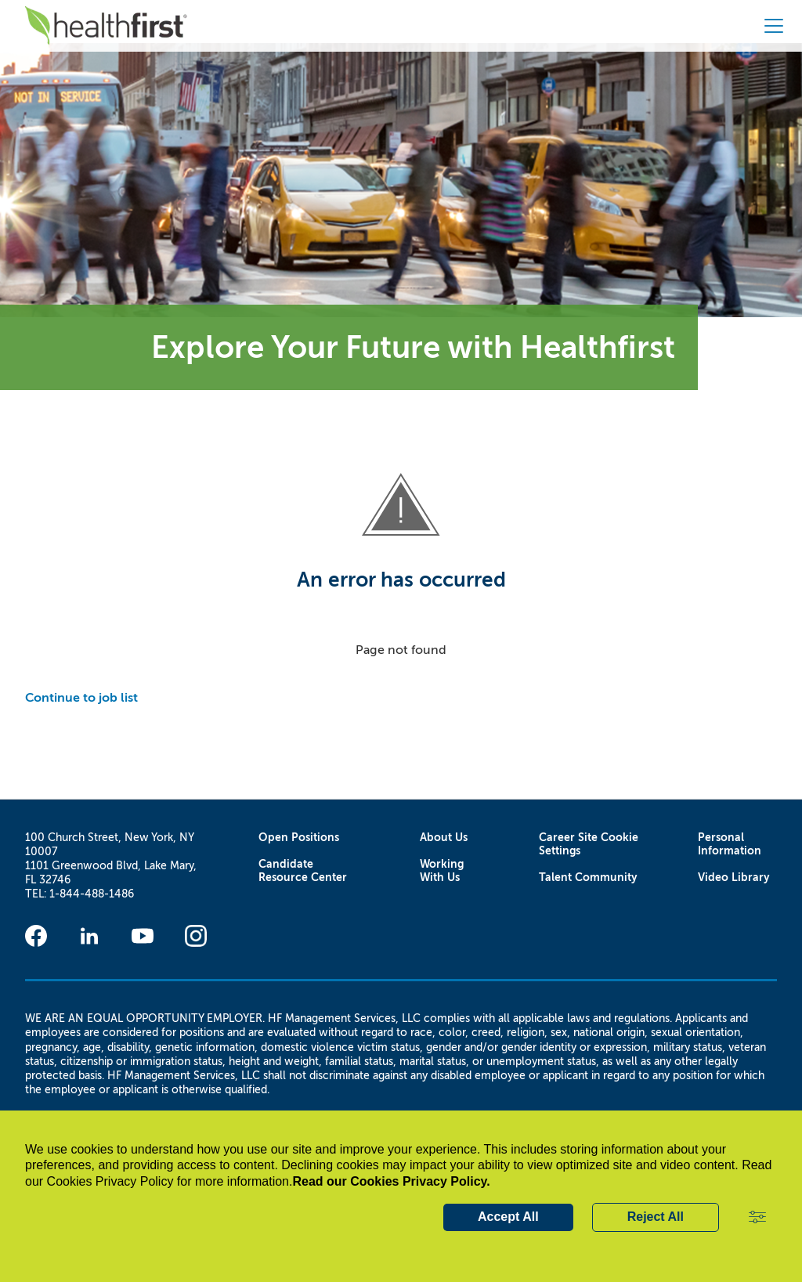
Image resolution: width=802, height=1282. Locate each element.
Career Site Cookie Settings (588, 844)
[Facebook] (36, 936)
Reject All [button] (655, 1216)
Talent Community (588, 877)
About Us (444, 837)
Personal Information (729, 844)
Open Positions (298, 837)
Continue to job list (81, 697)
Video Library (734, 877)
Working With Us (442, 871)
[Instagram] (196, 936)
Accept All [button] (508, 1216)
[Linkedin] (89, 936)
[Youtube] (143, 936)
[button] (757, 1218)
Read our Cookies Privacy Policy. (391, 1181)
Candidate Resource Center (302, 871)
